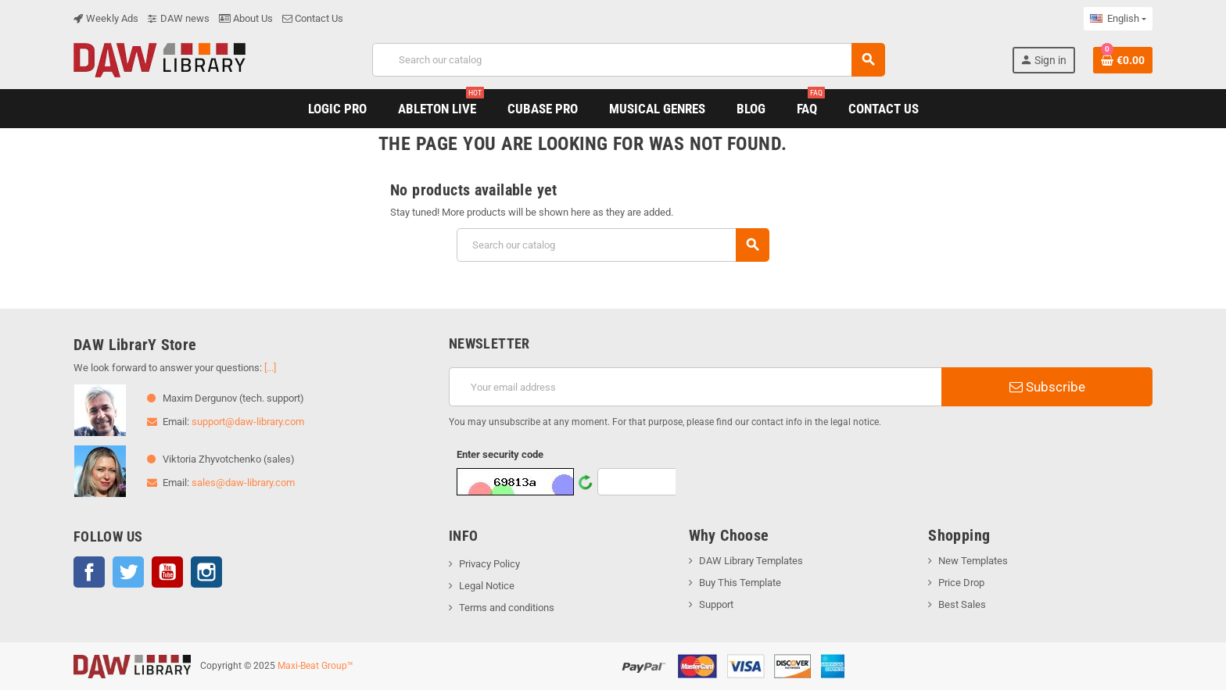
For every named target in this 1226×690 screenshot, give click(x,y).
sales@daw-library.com (243, 482)
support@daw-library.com (248, 421)
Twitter (128, 572)
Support (716, 604)
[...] (270, 368)
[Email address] (695, 386)
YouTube (167, 572)
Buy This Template (740, 582)
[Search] (628, 60)
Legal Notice (486, 586)
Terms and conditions (506, 607)
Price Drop (961, 582)
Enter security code (500, 454)
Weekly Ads (105, 18)
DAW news (179, 18)
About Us (246, 18)
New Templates (973, 561)
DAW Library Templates (751, 561)
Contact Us (312, 18)
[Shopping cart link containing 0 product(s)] (1123, 60)
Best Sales (962, 604)
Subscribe (1047, 387)
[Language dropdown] (1118, 18)
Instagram (206, 572)
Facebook (89, 572)
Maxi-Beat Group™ (315, 665)
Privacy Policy (489, 564)
